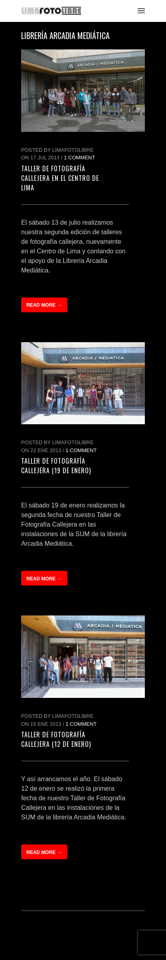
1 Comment (79, 158)
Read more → (44, 305)
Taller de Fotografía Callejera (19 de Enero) (56, 465)
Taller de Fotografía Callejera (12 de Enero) (56, 739)
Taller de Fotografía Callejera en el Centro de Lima (60, 178)
